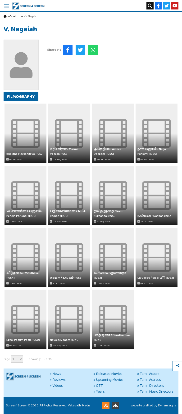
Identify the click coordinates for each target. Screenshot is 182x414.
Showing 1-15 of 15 (40, 359)
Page (7, 359)
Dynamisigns (167, 405)
